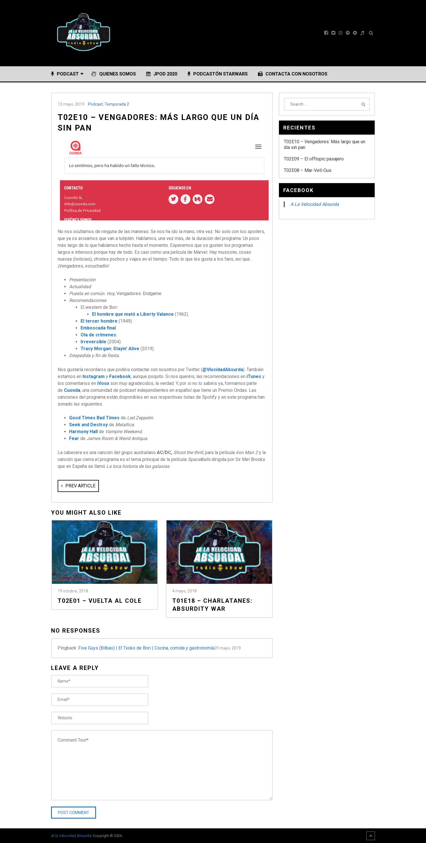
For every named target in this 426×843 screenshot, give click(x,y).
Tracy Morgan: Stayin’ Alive (110, 348)
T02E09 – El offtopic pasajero (314, 159)
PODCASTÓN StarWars (217, 74)
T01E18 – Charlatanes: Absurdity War (212, 604)
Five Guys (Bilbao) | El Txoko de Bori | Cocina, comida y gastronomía (146, 648)
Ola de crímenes (98, 335)
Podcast (65, 74)
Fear (74, 438)
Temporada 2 (117, 104)
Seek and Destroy (88, 424)
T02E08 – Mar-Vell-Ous (307, 170)
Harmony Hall (83, 431)
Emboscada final (98, 328)
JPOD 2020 (161, 74)
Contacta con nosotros (292, 74)
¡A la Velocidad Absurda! (71, 836)
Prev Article (78, 486)
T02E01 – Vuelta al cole (100, 600)
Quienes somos (113, 74)
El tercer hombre (99, 321)
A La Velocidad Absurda (314, 204)
